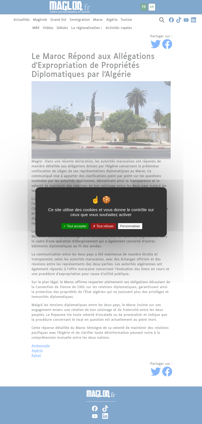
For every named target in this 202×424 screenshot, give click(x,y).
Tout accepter (74, 226)
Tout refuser (103, 226)
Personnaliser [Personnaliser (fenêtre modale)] (130, 226)
